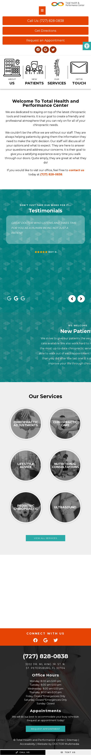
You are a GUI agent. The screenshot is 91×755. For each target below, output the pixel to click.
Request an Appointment (45, 40)
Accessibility (27, 743)
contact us (76, 170)
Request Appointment (45, 729)
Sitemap (72, 739)
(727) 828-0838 (51, 174)
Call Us (23, 752)
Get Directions (45, 31)
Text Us (68, 752)
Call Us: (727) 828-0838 (45, 21)
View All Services (45, 538)
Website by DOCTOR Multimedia (58, 743)
